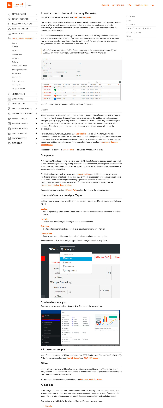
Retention (15, 51)
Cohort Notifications (19, 66)
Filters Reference (18, 81)
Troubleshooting (141, 5)
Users (128, 21)
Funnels (15, 47)
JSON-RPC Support (91, 358)
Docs (29, 5)
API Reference (118, 5)
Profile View (16, 73)
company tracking (83, 174)
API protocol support (133, 32)
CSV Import (16, 77)
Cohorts (15, 62)
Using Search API (18, 89)
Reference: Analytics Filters (91, 379)
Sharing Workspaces (19, 70)
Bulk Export (16, 85)
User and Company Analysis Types (138, 28)
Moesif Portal (68, 150)
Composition (17, 54)
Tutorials (105, 5)
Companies (130, 24)
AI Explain (15, 58)
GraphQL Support (73, 358)
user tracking (81, 134)
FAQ (129, 5)
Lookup (15, 43)
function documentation (56, 185)
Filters (128, 36)
